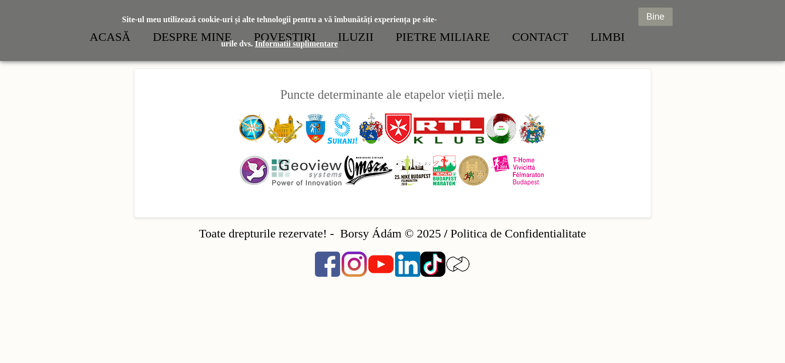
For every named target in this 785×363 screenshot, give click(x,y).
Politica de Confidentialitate (518, 233)
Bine (655, 12)
